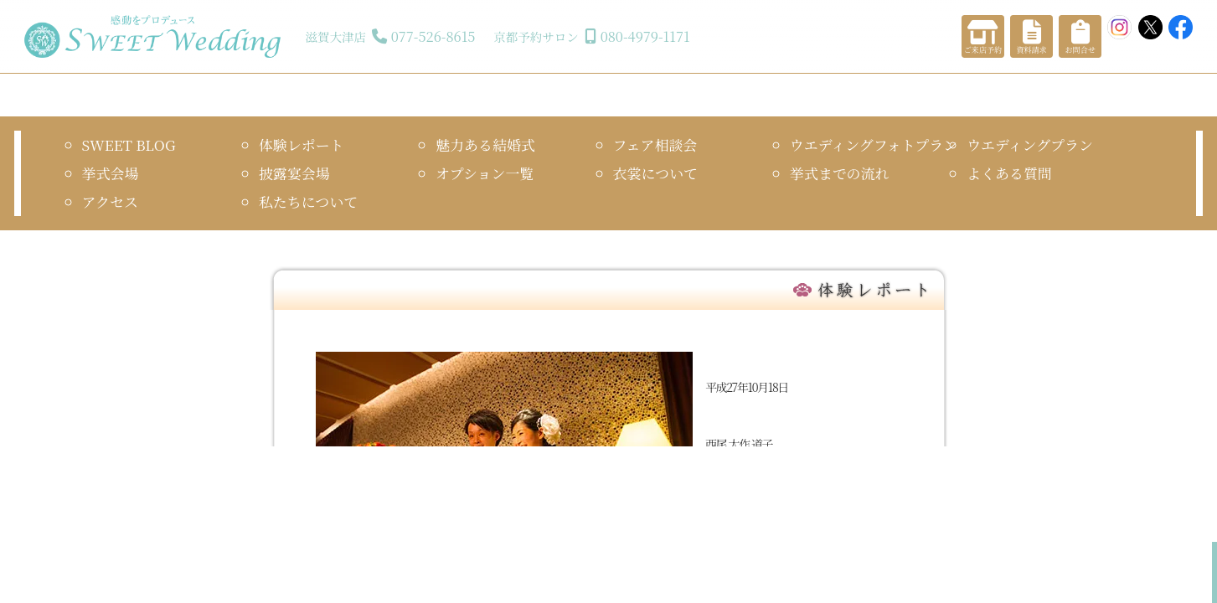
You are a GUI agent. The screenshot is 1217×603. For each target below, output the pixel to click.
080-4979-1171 (645, 36)
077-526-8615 (433, 36)
